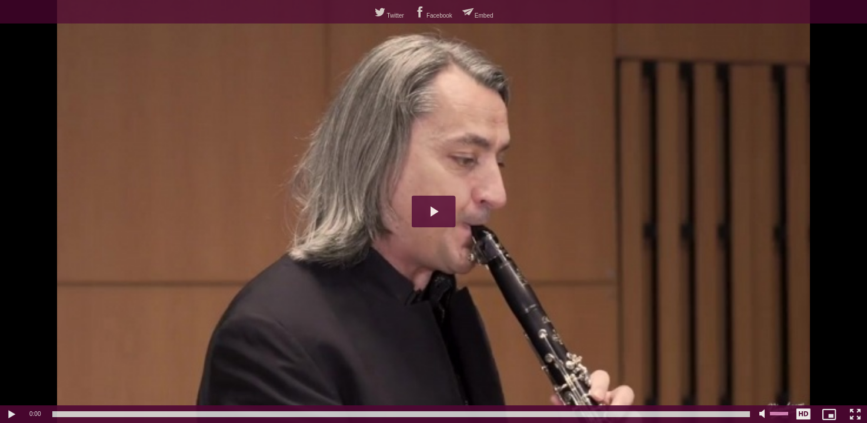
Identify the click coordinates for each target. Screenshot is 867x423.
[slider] (401, 414)
